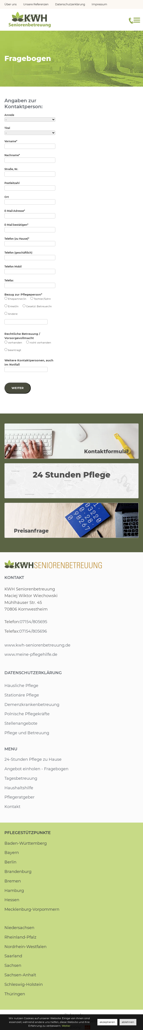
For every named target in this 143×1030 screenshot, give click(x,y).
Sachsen (12, 966)
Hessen (11, 900)
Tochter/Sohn (41, 298)
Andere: (12, 313)
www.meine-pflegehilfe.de (30, 655)
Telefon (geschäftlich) (18, 252)
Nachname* (12, 155)
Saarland (13, 956)
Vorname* (10, 141)
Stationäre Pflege (21, 695)
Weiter (17, 388)
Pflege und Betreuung (26, 733)
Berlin (10, 862)
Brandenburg (17, 872)
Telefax (9, 280)
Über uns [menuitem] (10, 4)
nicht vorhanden (39, 342)
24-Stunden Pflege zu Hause (32, 760)
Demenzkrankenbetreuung (31, 705)
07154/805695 (33, 622)
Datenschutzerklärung (33, 673)
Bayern (11, 853)
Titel (7, 128)
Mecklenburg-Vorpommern (32, 910)
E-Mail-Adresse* (14, 210)
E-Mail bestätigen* (16, 224)
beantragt (14, 350)
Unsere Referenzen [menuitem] (36, 4)
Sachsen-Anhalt (20, 975)
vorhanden (14, 342)
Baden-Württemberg (25, 843)
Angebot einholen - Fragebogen (36, 769)
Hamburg (14, 891)
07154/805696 (32, 631)
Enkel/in (13, 306)
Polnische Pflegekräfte (26, 714)
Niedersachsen (19, 928)
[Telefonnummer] (131, 20)
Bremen (12, 881)
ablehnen (128, 1022)
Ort (6, 197)
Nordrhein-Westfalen (25, 947)
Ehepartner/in (16, 298)
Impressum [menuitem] (99, 4)
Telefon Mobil (13, 266)
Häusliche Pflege (21, 686)
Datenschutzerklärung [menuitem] (70, 4)
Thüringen (14, 994)
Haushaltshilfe (18, 788)
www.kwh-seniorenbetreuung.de (37, 645)
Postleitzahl (12, 183)
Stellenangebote (20, 724)
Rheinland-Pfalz (20, 937)
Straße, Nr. (11, 169)
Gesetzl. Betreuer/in (38, 306)
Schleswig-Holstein (23, 985)
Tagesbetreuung (20, 778)
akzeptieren (108, 1022)
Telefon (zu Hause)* (17, 238)
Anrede (9, 115)
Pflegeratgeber (19, 797)
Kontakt (14, 578)
